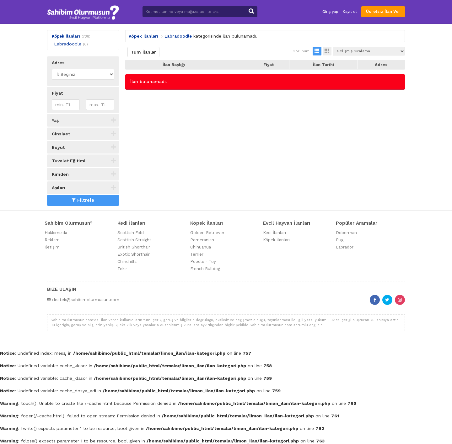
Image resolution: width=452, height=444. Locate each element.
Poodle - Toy (203, 261)
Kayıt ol (350, 11)
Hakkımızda (56, 232)
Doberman (346, 232)
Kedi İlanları (274, 232)
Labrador (344, 247)
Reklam (52, 240)
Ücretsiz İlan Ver (383, 11)
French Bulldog (205, 268)
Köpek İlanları (66, 36)
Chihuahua (200, 247)
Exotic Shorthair (133, 254)
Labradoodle (67, 43)
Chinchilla (127, 261)
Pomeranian (202, 240)
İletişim (52, 247)
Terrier (196, 254)
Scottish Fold (130, 232)
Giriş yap (330, 11)
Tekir (122, 268)
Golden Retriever (207, 232)
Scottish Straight (134, 240)
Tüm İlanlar (143, 52)
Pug (339, 240)
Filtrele (83, 200)
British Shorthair (133, 247)
